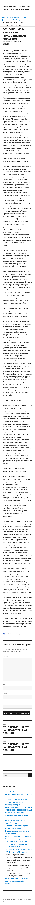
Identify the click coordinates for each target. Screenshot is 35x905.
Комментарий (9, 656)
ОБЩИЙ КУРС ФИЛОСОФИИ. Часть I (18, 807)
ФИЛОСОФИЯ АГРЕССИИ (14, 802)
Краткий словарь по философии (17, 799)
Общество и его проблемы (15, 813)
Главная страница (11, 792)
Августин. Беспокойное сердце (16, 826)
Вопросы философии (13, 828)
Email (5, 694)
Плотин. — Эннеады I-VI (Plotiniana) (18, 836)
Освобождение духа (19, 634)
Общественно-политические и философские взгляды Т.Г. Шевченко (16, 881)
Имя (5, 684)
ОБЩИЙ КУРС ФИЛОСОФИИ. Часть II (18, 810)
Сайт (5, 703)
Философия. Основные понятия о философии (16, 8)
